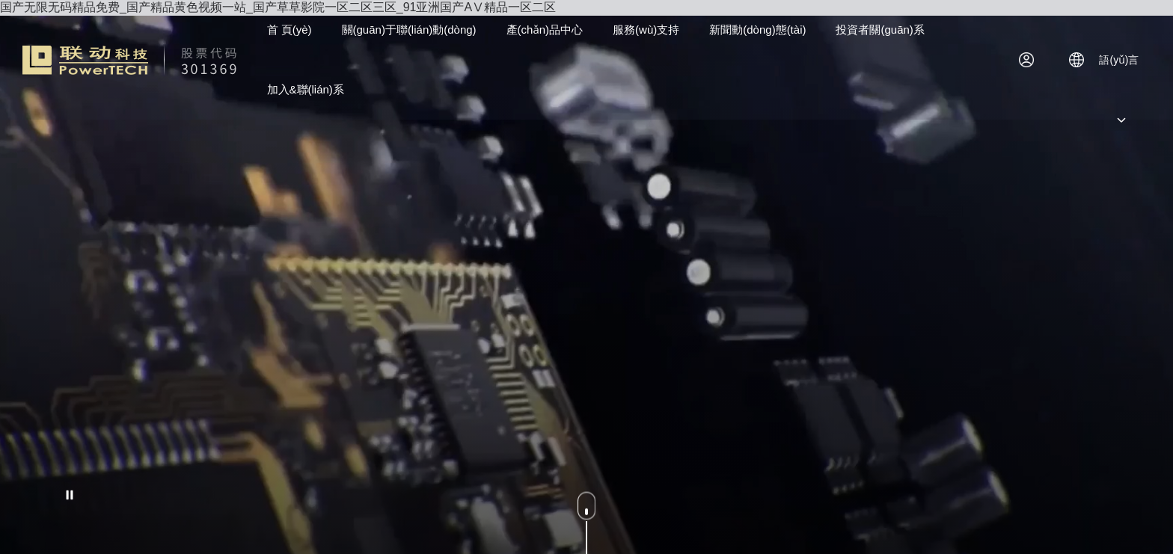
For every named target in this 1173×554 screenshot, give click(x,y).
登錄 (1032, 60)
